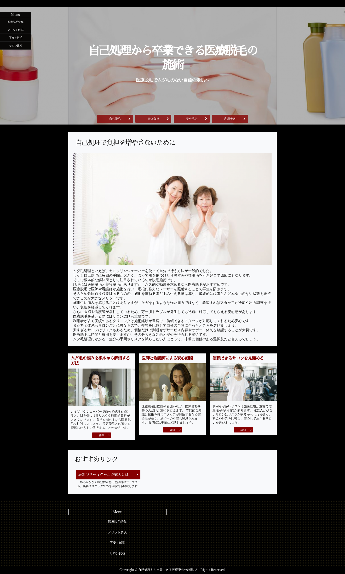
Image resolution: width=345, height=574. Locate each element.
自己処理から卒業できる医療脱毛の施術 (172, 58)
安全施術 (191, 118)
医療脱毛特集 (15, 21)
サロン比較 (15, 45)
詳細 (101, 435)
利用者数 (230, 118)
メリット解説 (15, 29)
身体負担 (153, 118)
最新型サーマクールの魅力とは (103, 474)
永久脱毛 (115, 118)
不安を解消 (15, 37)
